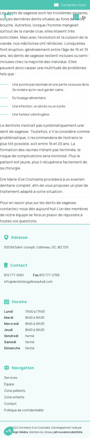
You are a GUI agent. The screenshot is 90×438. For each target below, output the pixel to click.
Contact (10, 403)
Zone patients (14, 390)
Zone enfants (14, 397)
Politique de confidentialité (24, 410)
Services (10, 377)
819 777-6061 (14, 275)
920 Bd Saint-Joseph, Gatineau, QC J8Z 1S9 (36, 247)
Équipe (9, 384)
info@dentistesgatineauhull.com (28, 281)
